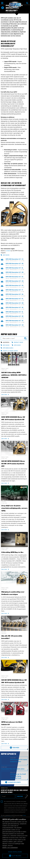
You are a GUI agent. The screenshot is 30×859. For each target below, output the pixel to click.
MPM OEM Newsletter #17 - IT (14, 290)
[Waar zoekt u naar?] (14, 338)
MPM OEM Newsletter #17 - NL (14, 294)
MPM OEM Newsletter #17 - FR (14, 285)
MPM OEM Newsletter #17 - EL (14, 268)
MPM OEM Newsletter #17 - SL (14, 312)
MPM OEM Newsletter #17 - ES (14, 276)
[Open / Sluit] (2, 3)
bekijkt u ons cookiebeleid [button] (10, 847)
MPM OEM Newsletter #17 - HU (15, 281)
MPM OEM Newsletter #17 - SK (14, 307)
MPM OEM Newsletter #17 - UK (15, 325)
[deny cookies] (15, 852)
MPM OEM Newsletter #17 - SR (14, 316)
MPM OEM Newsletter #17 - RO (15, 303)
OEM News (5, 255)
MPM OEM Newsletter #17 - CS (14, 259)
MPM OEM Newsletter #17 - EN (14, 272)
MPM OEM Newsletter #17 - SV (14, 320)
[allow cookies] (15, 856)
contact (8, 250)
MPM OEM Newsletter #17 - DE (14, 263)
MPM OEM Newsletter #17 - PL (14, 298)
